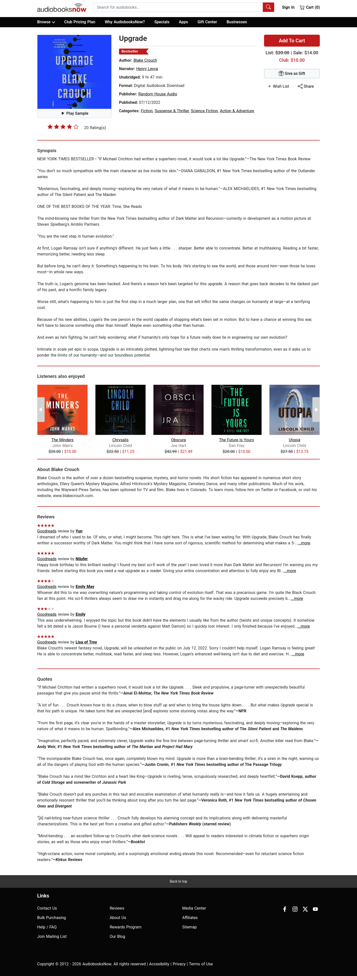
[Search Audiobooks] (268, 7)
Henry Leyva (147, 68)
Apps (183, 22)
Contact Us (47, 908)
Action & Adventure (237, 111)
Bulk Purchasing (51, 917)
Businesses (237, 22)
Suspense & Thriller (172, 111)
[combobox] (184, 7)
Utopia (294, 440)
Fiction (147, 111)
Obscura (178, 440)
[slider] (63, 127)
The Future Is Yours (236, 440)
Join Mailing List (52, 936)
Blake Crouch (145, 60)
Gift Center (207, 22)
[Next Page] (316, 409)
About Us (118, 917)
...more (304, 543)
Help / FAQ (47, 927)
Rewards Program (126, 927)
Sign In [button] (288, 7)
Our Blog (117, 936)
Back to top (178, 881)
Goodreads (47, 531)
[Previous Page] (41, 409)
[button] (74, 72)
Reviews (117, 908)
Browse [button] (46, 22)
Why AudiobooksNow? (125, 22)
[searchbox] (178, 7)
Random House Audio (157, 94)
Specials (161, 22)
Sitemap (189, 927)
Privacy (179, 964)
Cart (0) (310, 7)
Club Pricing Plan (79, 22)
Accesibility (159, 964)
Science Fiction (204, 111)
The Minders (62, 440)
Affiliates (190, 917)
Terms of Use (201, 964)
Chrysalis (120, 440)
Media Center (194, 908)
